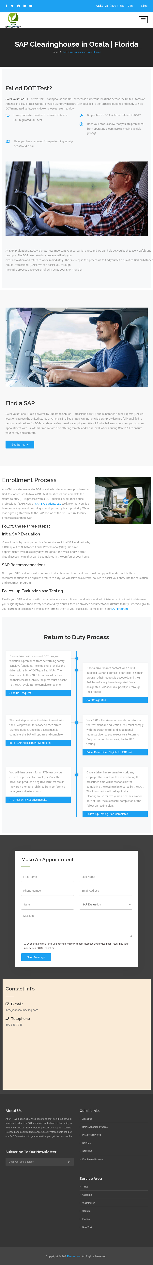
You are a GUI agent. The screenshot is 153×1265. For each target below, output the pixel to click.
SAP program (119, 608)
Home (55, 52)
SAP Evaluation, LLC (18, 99)
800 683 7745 (14, 1024)
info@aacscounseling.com (22, 1010)
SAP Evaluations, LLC (48, 503)
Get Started (19, 444)
